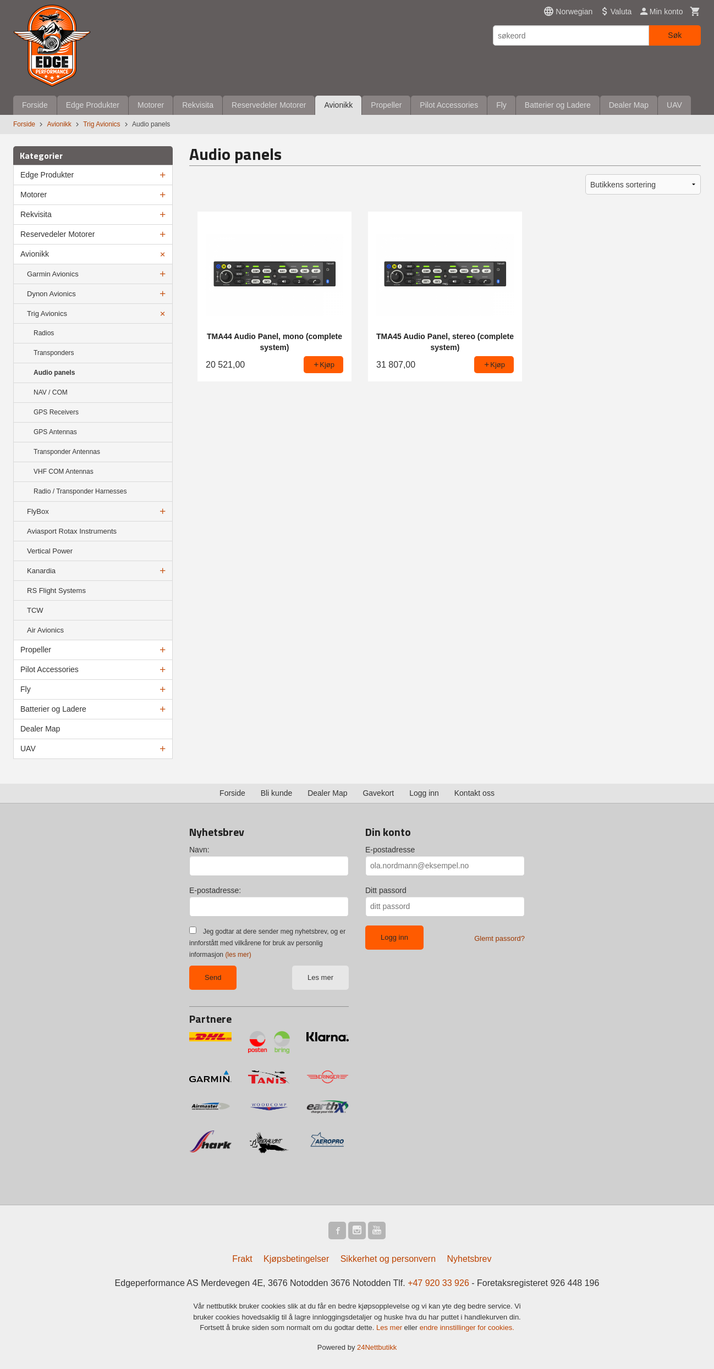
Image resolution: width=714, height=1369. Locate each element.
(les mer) (238, 954)
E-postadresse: (215, 890)
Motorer (151, 105)
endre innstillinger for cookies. (467, 1327)
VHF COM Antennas (64, 471)
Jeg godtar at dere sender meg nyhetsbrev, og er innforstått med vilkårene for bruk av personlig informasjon (267, 943)
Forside (35, 105)
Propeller (386, 105)
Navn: (199, 849)
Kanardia (41, 571)
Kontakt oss (474, 793)
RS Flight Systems (56, 590)
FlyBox (38, 511)
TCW (35, 610)
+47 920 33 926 (438, 1283)
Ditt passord (386, 890)
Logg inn (424, 793)
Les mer (320, 977)
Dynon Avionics (51, 294)
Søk (675, 35)
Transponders (54, 353)
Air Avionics (45, 630)
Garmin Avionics (53, 274)
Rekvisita (197, 105)
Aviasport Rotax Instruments (72, 531)
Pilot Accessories (449, 105)
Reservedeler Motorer (269, 105)
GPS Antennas (55, 432)
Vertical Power (50, 551)
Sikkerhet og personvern (388, 1258)
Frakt (242, 1258)
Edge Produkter (92, 105)
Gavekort (378, 793)
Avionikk (338, 105)
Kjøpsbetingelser (296, 1258)
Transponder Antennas (67, 452)
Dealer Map (629, 105)
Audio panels (54, 372)
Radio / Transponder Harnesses (80, 491)
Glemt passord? (499, 938)
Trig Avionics (47, 313)
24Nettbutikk (377, 1347)
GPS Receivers (56, 412)
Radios (44, 333)
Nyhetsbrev (469, 1258)
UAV (674, 105)
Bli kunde (277, 793)
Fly (501, 105)
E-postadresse (390, 849)
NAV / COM (51, 392)
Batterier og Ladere (558, 105)
